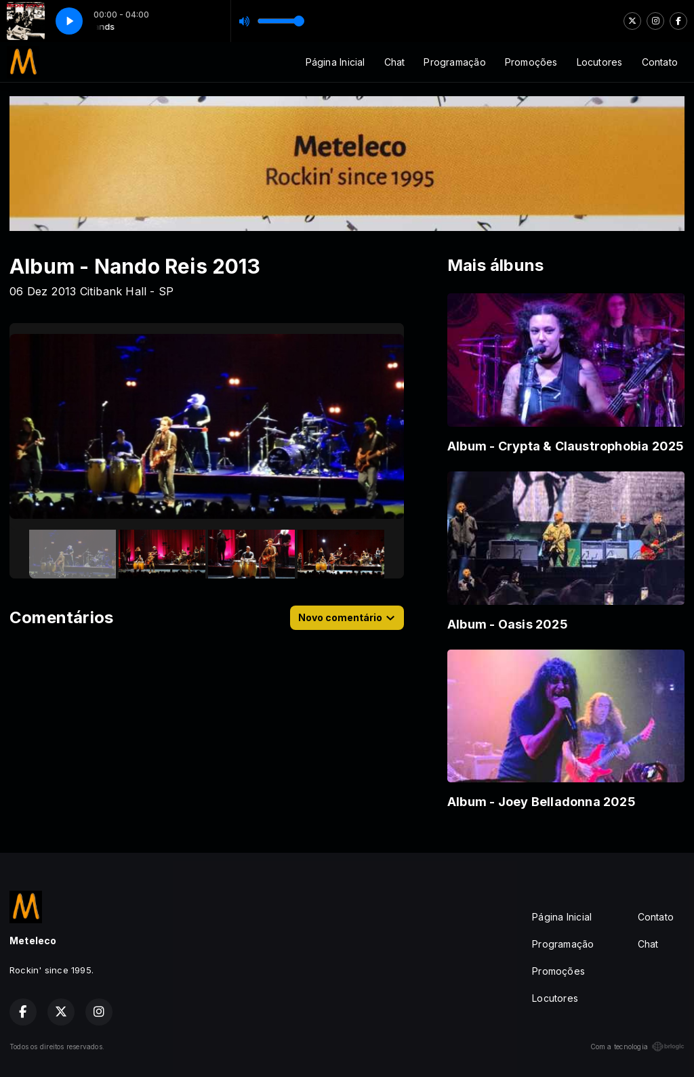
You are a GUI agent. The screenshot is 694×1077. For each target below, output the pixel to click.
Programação (454, 62)
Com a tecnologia (637, 1046)
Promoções (531, 62)
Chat (394, 62)
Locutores (600, 62)
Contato (660, 62)
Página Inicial (335, 62)
